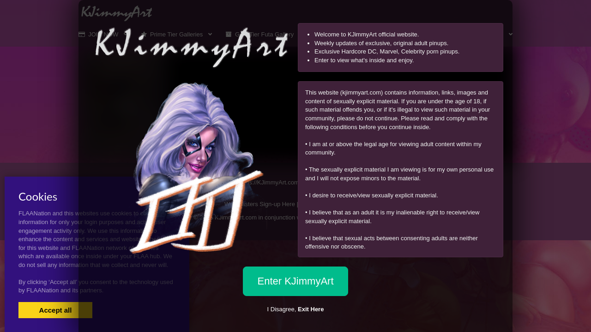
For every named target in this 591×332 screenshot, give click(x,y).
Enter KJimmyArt (295, 281)
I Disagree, (295, 309)
